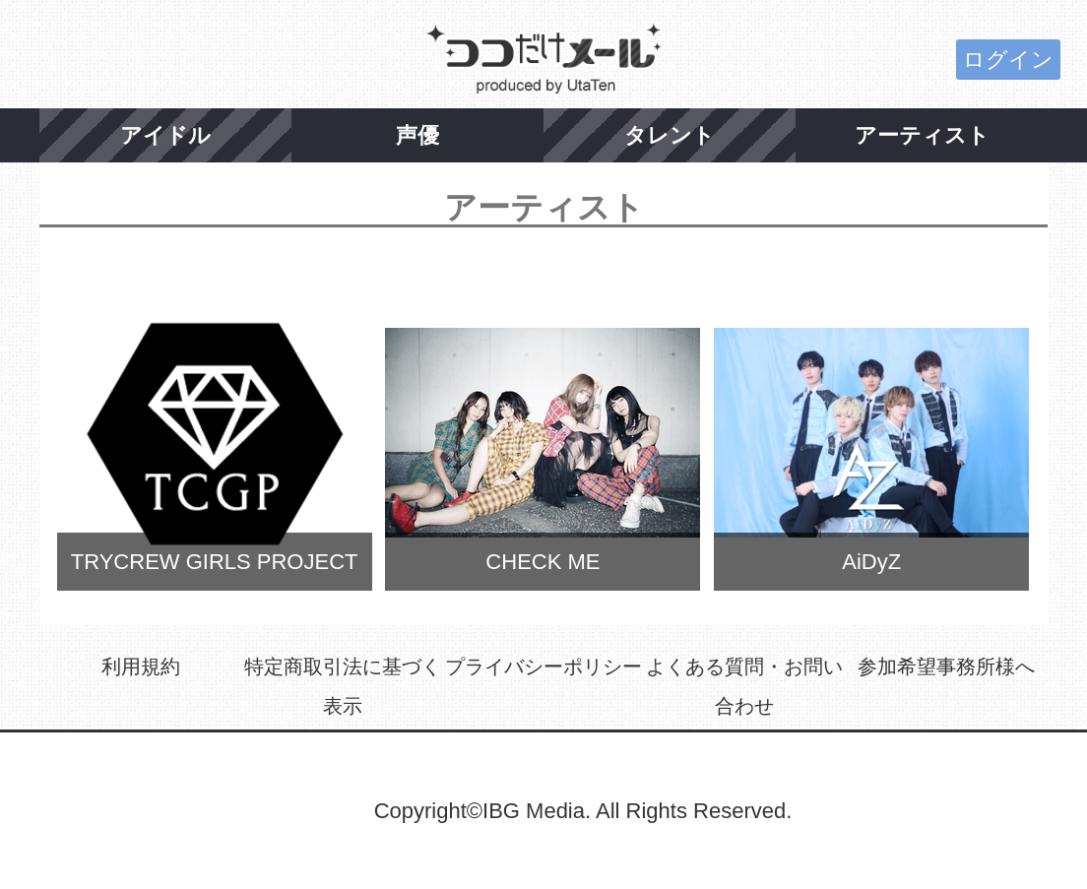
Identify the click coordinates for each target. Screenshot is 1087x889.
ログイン (1008, 59)
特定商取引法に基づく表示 (342, 686)
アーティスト (922, 135)
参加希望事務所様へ (946, 666)
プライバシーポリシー (543, 666)
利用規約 (140, 666)
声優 (417, 135)
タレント (669, 135)
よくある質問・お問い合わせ (744, 686)
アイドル (165, 135)
